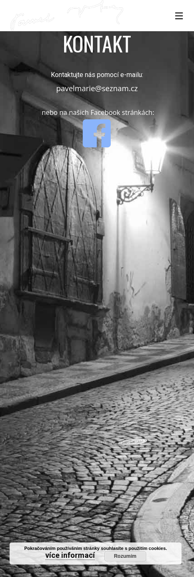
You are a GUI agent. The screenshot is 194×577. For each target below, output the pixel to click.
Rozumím (125, 556)
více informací (70, 555)
